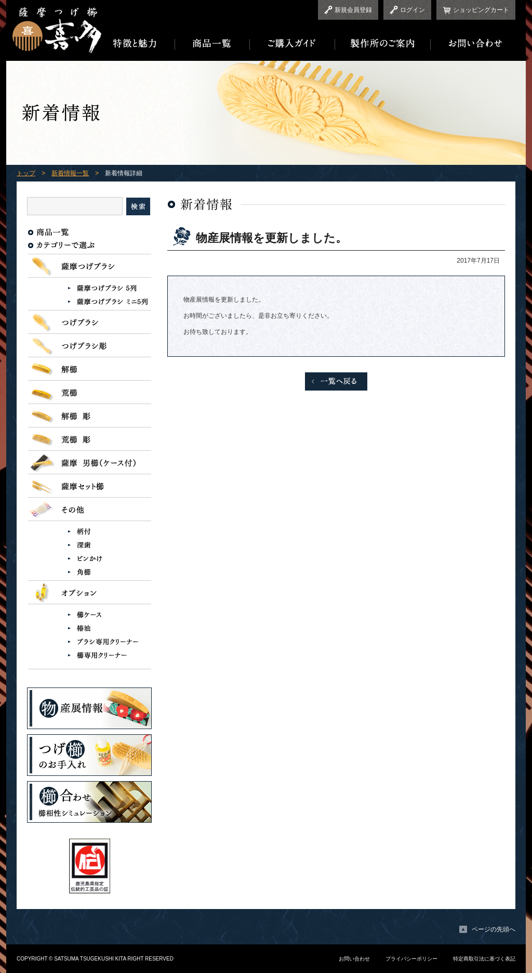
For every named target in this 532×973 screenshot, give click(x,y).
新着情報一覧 (70, 173)
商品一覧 (212, 43)
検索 (138, 206)
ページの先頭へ (493, 929)
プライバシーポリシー (411, 959)
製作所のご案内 (383, 43)
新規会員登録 (353, 10)
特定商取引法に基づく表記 (484, 959)
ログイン (412, 10)
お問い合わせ (473, 43)
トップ (26, 173)
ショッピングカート (481, 10)
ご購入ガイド (292, 43)
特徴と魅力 (138, 43)
